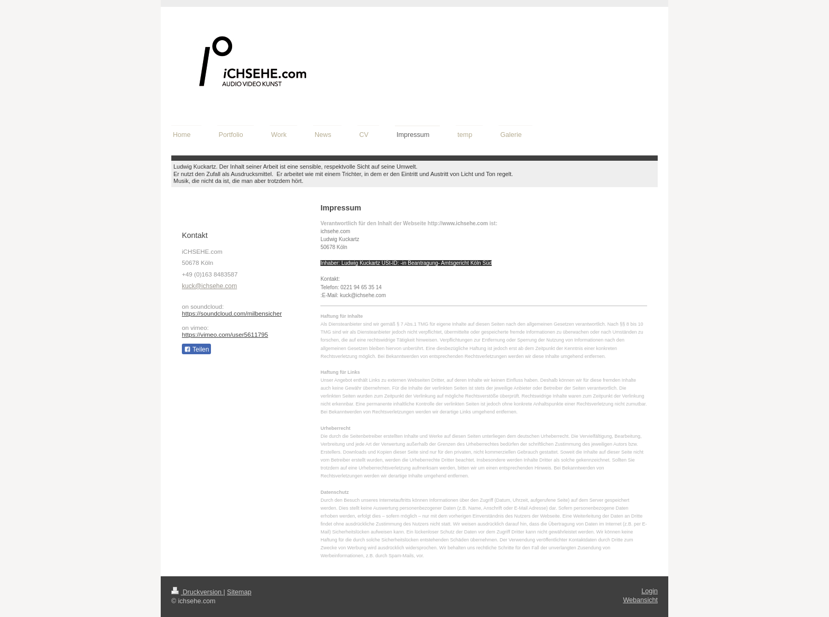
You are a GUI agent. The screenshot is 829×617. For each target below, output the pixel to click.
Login (649, 591)
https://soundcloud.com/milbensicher (232, 313)
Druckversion (197, 592)
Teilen (196, 349)
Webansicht (640, 600)
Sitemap (239, 592)
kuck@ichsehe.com (209, 286)
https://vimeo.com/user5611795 (225, 334)
